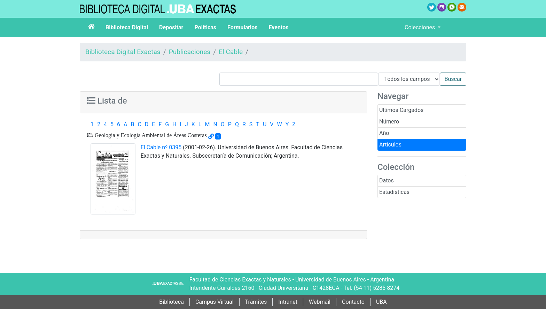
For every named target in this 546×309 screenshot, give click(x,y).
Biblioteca (171, 302)
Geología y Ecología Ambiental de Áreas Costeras (150, 135)
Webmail (319, 302)
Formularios (242, 27)
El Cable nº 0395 (161, 147)
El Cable (231, 52)
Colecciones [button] (420, 27)
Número (389, 121)
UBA (381, 302)
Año (384, 133)
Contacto (353, 302)
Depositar (171, 27)
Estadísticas (394, 192)
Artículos (390, 144)
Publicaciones (190, 52)
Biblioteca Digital (127, 27)
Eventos (279, 27)
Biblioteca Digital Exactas (123, 52)
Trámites (256, 302)
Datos (386, 180)
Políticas (205, 27)
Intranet (287, 302)
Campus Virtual (214, 302)
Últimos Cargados (401, 110)
